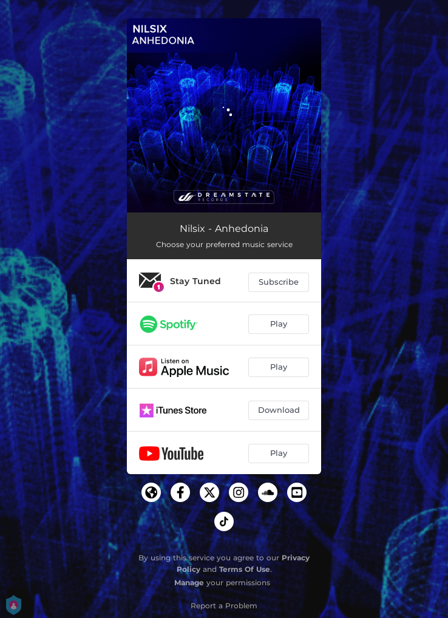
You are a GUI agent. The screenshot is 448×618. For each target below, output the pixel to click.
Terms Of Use (244, 569)
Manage (189, 582)
